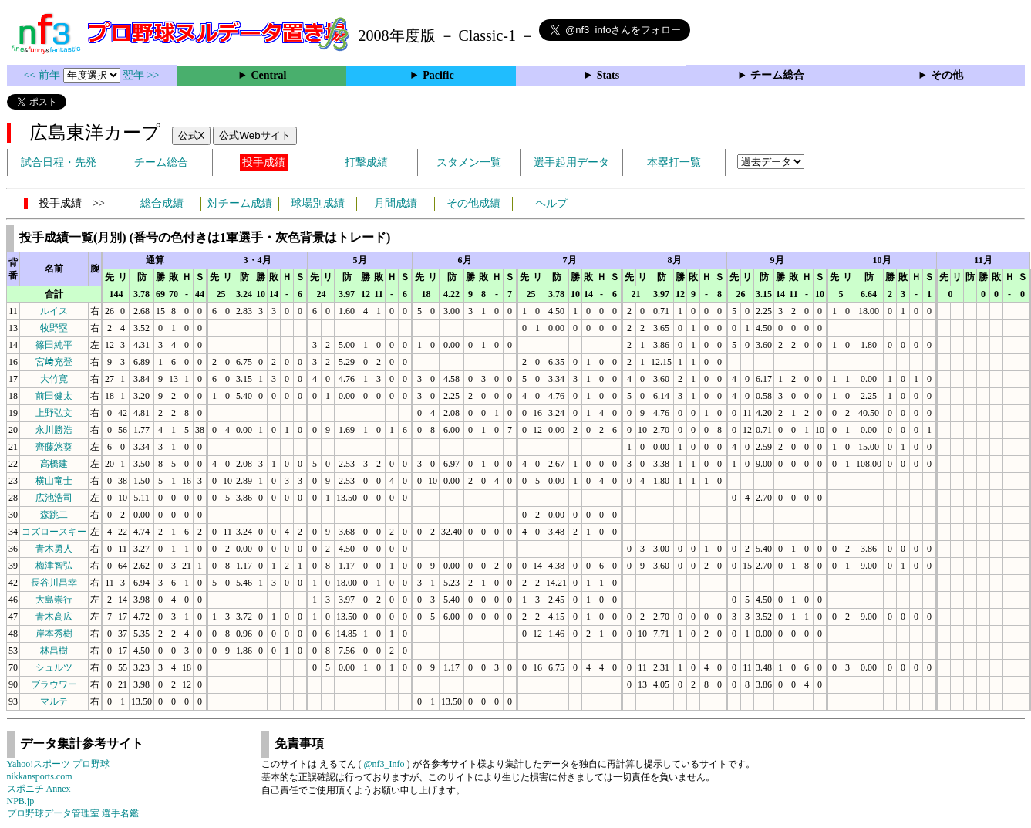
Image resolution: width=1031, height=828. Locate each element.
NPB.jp (21, 801)
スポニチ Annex (39, 788)
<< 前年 (43, 75)
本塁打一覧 (674, 162)
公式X (191, 135)
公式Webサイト (254, 135)
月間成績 (395, 203)
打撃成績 (366, 162)
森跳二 (54, 514)
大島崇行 (53, 599)
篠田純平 (53, 345)
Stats (608, 75)
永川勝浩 (53, 429)
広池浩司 (53, 497)
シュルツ (53, 667)
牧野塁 (54, 328)
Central (268, 75)
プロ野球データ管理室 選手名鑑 (73, 813)
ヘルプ (551, 203)
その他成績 (473, 203)
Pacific (438, 75)
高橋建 (54, 463)
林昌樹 (54, 650)
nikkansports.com (39, 776)
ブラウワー (54, 684)
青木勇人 (53, 548)
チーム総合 (777, 75)
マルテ (54, 701)
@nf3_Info (384, 764)
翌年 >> (141, 75)
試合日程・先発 (58, 162)
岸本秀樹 (53, 633)
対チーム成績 (239, 203)
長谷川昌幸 (54, 582)
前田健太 (53, 395)
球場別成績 (318, 203)
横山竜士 (53, 480)
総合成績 (162, 203)
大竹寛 (54, 378)
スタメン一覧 (468, 162)
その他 (947, 75)
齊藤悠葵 (53, 446)
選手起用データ (571, 162)
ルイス (54, 311)
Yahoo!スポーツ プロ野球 (58, 764)
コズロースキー (54, 531)
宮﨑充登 (53, 362)
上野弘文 (53, 412)
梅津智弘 (53, 565)
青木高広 (53, 616)
